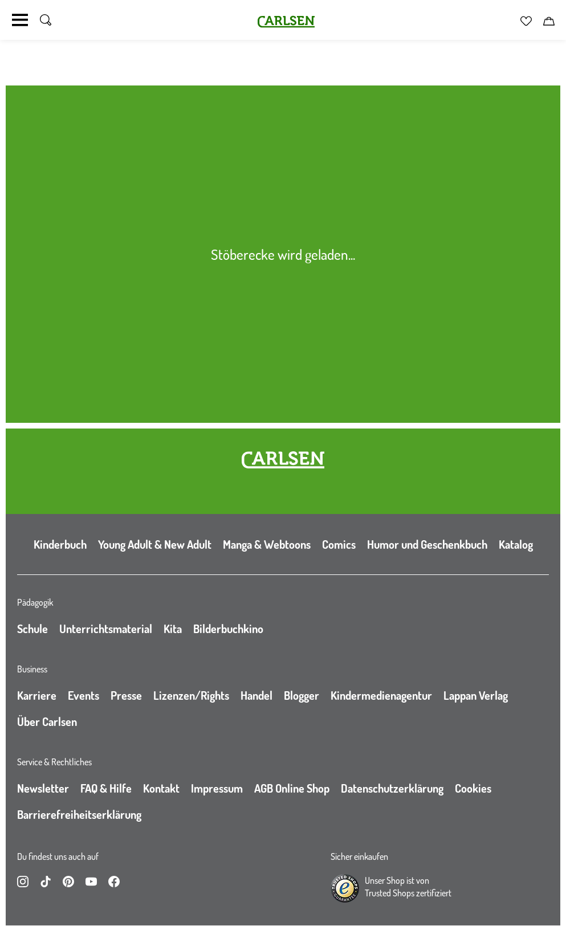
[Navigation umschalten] (20, 20)
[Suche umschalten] (45, 20)
